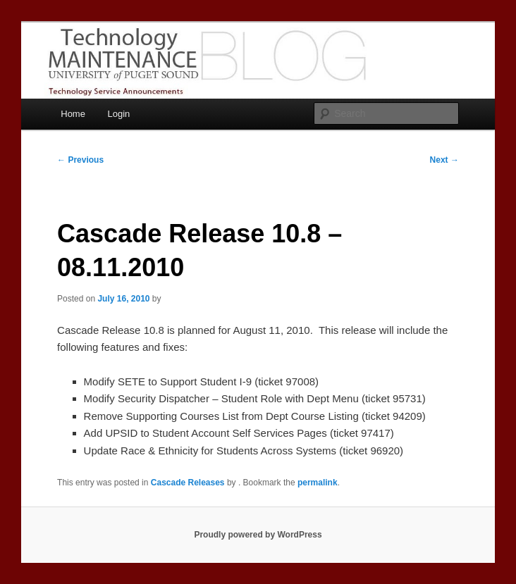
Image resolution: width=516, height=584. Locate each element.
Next (444, 160)
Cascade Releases (188, 482)
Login (118, 113)
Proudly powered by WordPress (257, 535)
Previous (80, 160)
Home (73, 113)
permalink (317, 482)
